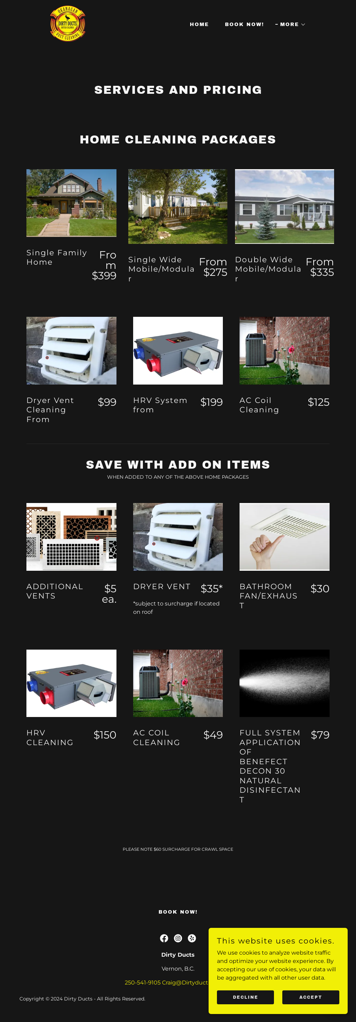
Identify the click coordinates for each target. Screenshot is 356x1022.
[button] (290, 24)
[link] (68, 23)
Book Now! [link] (244, 24)
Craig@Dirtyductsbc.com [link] (197, 982)
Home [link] (199, 24)
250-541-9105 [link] (143, 982)
